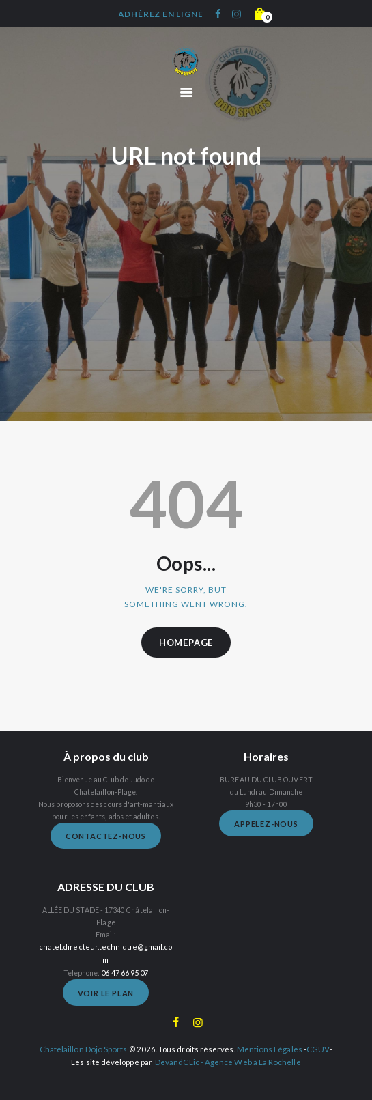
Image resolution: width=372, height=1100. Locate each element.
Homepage (186, 642)
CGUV (316, 1035)
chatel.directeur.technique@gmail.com (105, 947)
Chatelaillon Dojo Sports (85, 1035)
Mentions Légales (269, 1035)
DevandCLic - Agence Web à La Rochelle (228, 1047)
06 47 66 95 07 (124, 959)
